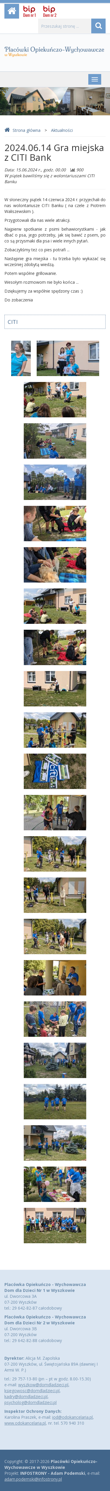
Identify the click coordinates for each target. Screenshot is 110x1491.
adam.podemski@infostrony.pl (33, 1479)
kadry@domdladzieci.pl (26, 1396)
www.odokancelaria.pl (25, 1423)
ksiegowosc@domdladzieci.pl (32, 1390)
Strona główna (22, 130)
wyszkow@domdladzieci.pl (43, 1384)
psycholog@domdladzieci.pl (30, 1402)
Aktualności (62, 130)
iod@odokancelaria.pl (72, 1417)
